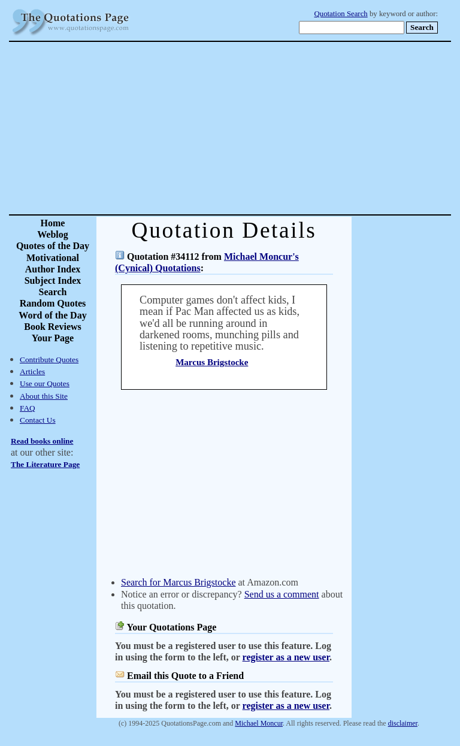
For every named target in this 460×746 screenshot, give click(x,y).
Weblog (52, 234)
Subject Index (53, 280)
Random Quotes (53, 303)
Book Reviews (52, 327)
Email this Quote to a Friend (185, 676)
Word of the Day (52, 315)
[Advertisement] (272, 128)
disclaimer (402, 723)
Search (53, 292)
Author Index (53, 269)
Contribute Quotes (49, 359)
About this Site (44, 396)
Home (53, 223)
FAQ (27, 408)
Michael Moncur (259, 723)
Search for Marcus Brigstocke (178, 582)
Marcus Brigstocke (211, 362)
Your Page (53, 338)
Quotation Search (341, 14)
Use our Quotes (44, 383)
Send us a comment (281, 594)
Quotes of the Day (52, 246)
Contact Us (38, 420)
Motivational (52, 258)
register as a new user (286, 657)
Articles (32, 371)
